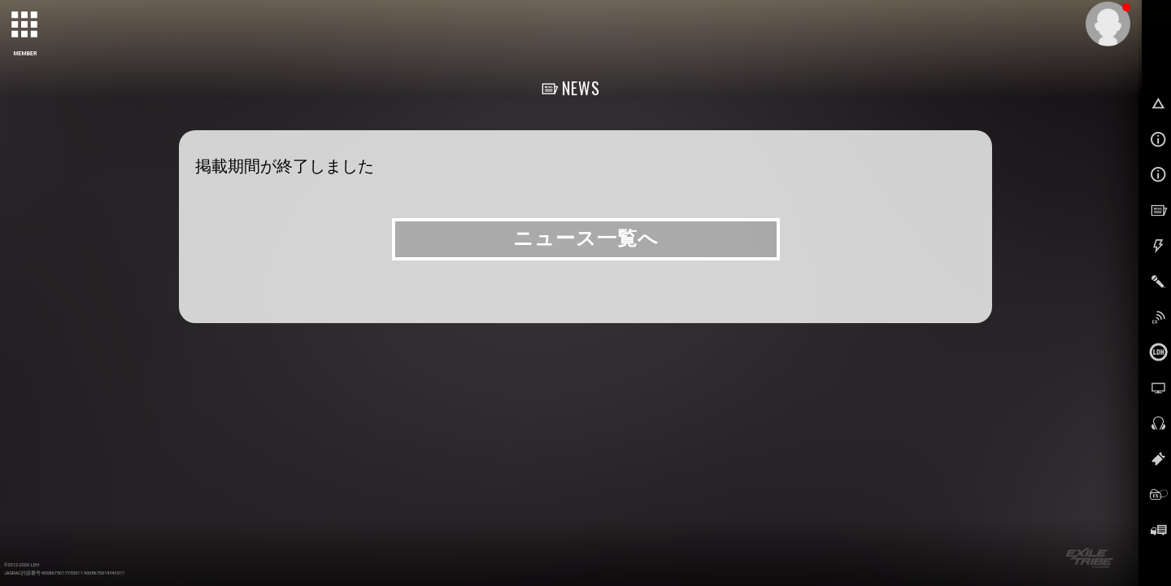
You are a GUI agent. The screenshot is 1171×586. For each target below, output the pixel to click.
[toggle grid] (25, 25)
